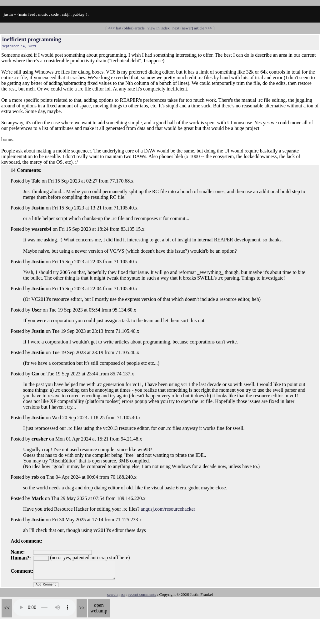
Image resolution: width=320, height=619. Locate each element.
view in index (159, 28)
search (112, 594)
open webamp (98, 607)
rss (123, 594)
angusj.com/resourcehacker (168, 509)
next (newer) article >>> (192, 28)
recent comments (142, 594)
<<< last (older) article (126, 28)
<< (7, 608)
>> (82, 608)
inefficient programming (31, 39)
